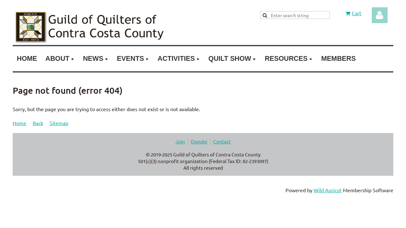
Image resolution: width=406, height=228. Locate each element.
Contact (222, 141)
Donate (199, 141)
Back (38, 123)
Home (19, 123)
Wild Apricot (328, 190)
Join (180, 141)
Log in (380, 15)
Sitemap (58, 123)
